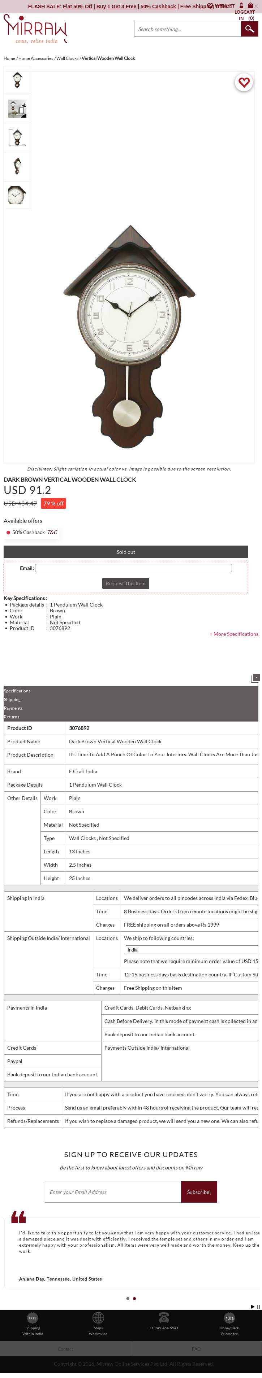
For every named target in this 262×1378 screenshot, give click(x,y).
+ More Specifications (234, 634)
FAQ (196, 1349)
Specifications (17, 691)
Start (253, 1307)
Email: (27, 568)
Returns (11, 716)
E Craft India (83, 771)
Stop (258, 1307)
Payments (13, 708)
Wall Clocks (83, 838)
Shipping (12, 699)
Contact (65, 1349)
